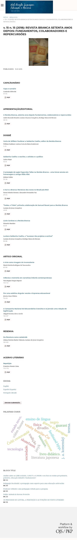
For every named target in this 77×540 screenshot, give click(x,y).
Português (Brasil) (10, 393)
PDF (8, 97)
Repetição (7, 363)
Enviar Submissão (12, 403)
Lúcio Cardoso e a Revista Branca (16, 221)
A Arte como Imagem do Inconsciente (18, 262)
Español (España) (9, 389)
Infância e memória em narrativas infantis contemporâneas (27, 278)
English (6, 386)
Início (5, 17)
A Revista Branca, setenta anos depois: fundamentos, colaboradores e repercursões (37, 115)
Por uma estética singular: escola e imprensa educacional (26, 293)
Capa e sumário (9, 89)
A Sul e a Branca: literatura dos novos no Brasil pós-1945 (26, 190)
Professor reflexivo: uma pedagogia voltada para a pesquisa (25, 489)
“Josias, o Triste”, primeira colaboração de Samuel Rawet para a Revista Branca (35, 205)
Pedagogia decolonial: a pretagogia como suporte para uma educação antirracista (33, 483)
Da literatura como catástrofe (15, 337)
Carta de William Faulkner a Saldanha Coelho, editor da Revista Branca (32, 141)
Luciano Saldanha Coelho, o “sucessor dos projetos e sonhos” (28, 236)
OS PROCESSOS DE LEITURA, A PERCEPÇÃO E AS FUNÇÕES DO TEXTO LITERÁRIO (33, 500)
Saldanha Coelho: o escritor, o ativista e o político (23, 157)
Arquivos (13, 17)
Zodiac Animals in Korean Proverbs (16, 494)
